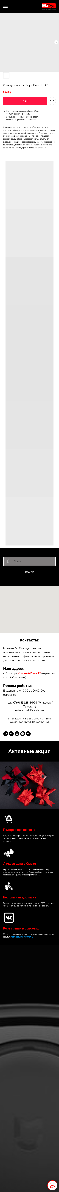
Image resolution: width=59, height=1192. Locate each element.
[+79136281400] (5, 733)
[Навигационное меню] (5, 6)
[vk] (28, 733)
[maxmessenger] (17, 733)
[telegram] (11, 733)
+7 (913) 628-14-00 (24, 702)
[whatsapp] (22, 733)
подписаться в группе (20, 937)
